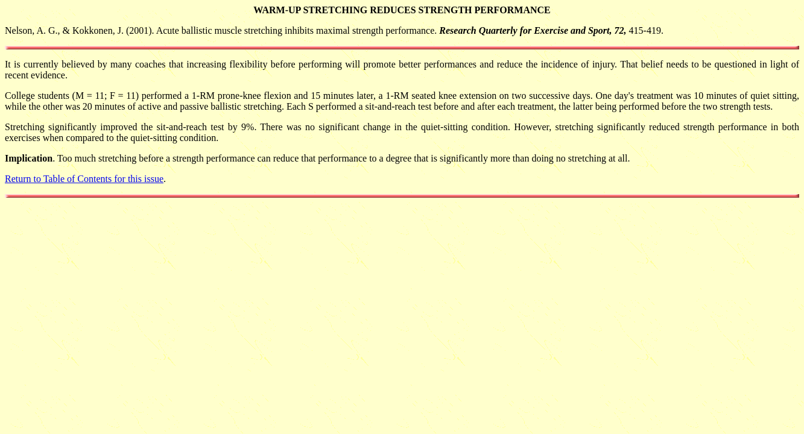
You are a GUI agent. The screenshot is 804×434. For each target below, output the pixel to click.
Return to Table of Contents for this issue (84, 179)
